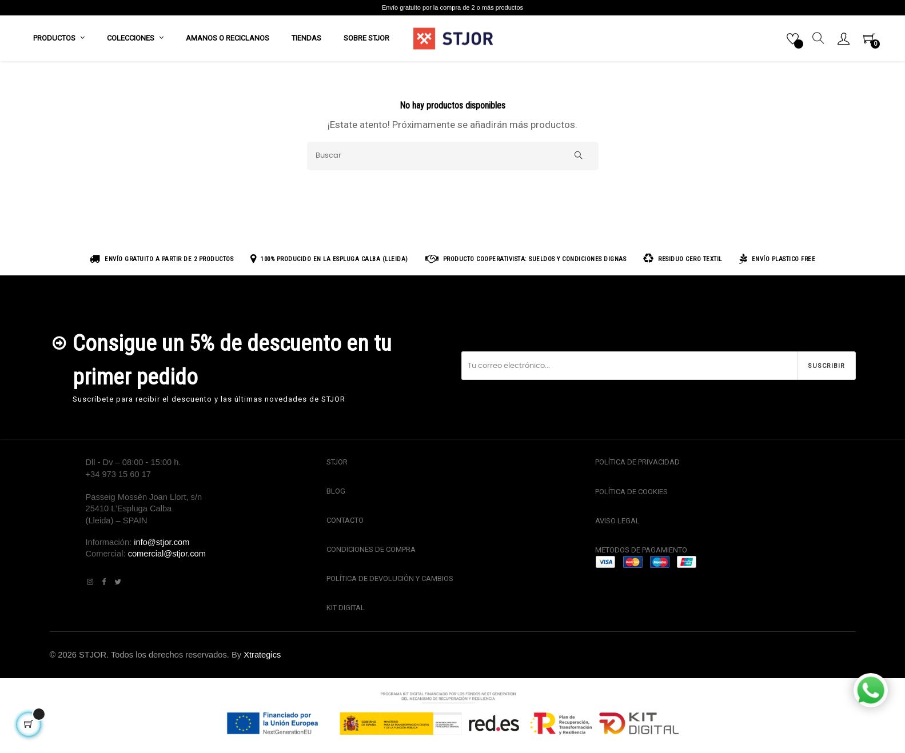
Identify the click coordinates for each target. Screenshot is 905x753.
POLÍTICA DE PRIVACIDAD (637, 463)
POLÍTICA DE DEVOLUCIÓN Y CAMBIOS (389, 580)
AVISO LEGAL (617, 522)
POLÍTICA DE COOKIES (631, 492)
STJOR (337, 463)
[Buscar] (453, 157)
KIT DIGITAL (345, 609)
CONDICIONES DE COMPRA (371, 551)
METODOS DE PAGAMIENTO (641, 551)
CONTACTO (345, 521)
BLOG (335, 492)
